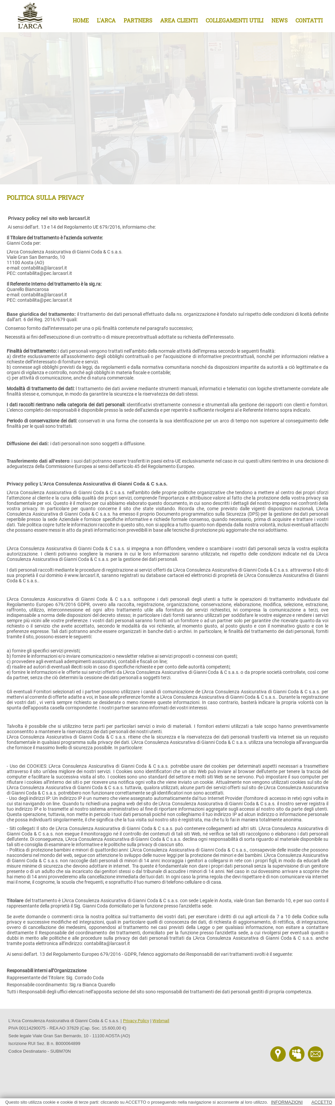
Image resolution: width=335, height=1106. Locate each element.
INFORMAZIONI (287, 1102)
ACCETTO (322, 1102)
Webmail (160, 1020)
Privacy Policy (136, 1020)
